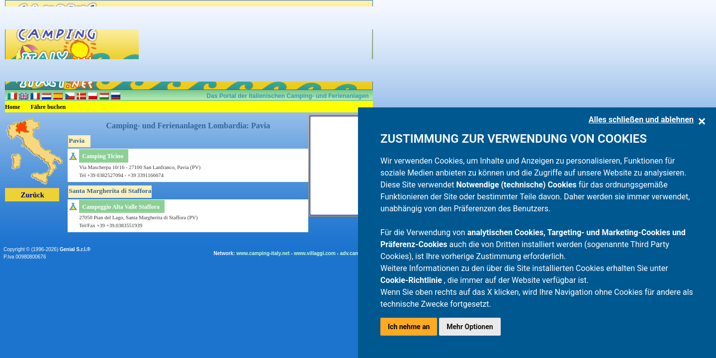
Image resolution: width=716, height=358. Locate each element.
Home (12, 106)
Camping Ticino (102, 156)
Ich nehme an (409, 327)
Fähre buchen (48, 106)
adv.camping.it (357, 253)
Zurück (32, 195)
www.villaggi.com (315, 253)
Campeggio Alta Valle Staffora (121, 206)
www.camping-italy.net (262, 253)
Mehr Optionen (470, 327)
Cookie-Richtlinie (412, 280)
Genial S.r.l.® (75, 249)
